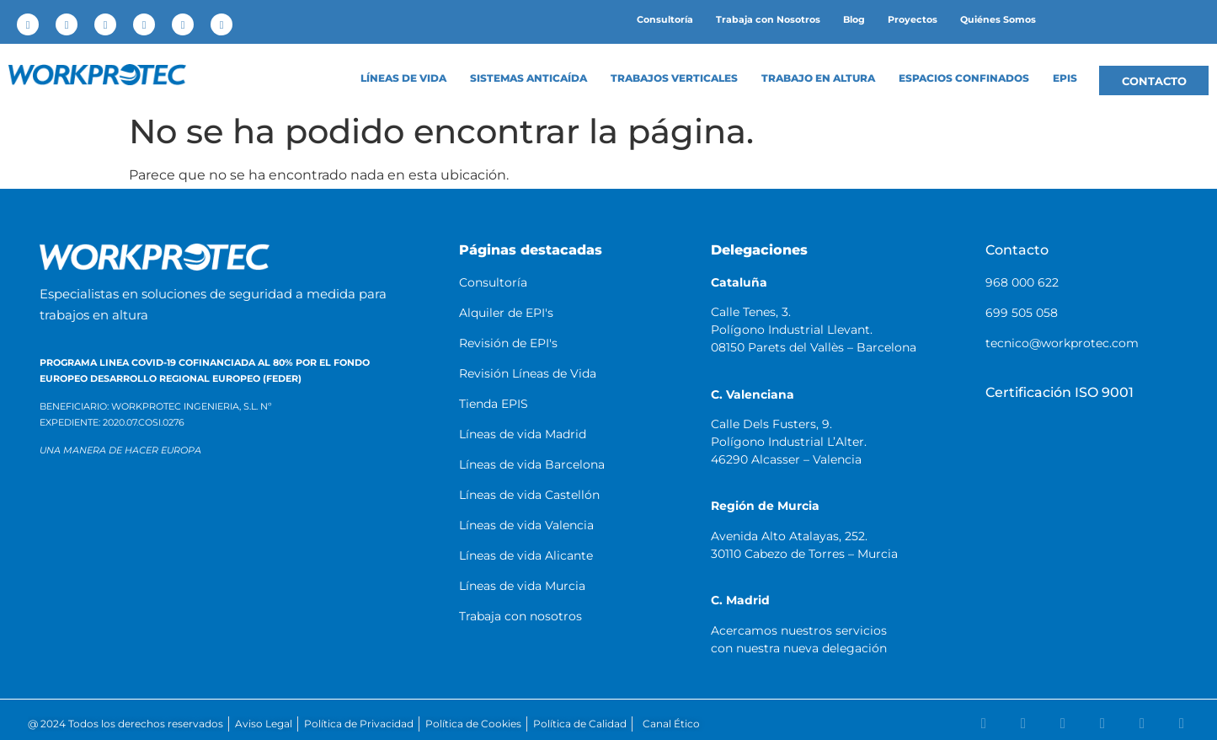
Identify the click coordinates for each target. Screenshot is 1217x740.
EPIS (1065, 78)
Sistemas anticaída (528, 78)
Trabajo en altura (818, 78)
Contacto (1017, 250)
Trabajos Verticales (674, 78)
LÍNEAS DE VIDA (403, 78)
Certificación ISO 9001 (1059, 392)
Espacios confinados (964, 78)
